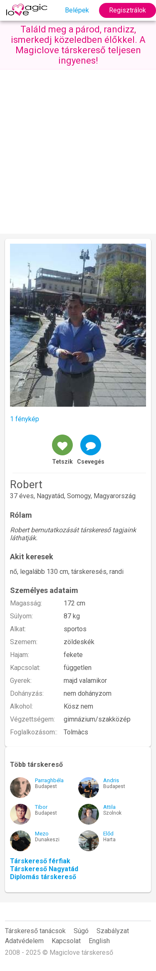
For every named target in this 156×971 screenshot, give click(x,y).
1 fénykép (24, 419)
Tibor (41, 807)
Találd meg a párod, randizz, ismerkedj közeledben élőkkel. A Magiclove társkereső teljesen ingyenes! (78, 45)
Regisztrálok (127, 10)
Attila (109, 807)
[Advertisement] (78, 152)
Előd (108, 833)
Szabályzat (113, 931)
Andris (111, 780)
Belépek (77, 10)
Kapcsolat (66, 941)
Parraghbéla (49, 780)
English (99, 941)
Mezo (42, 833)
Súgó (81, 931)
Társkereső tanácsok (35, 931)
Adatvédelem (24, 941)
